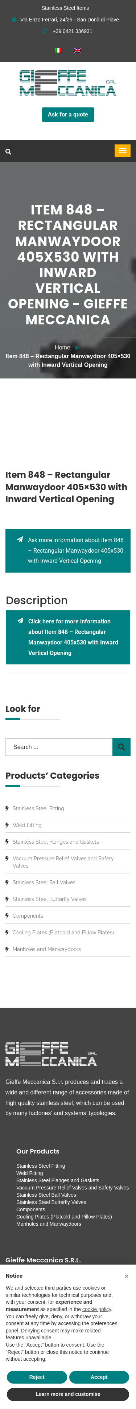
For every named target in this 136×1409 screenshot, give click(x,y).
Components (28, 916)
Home (62, 347)
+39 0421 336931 (68, 31)
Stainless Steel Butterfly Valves (50, 899)
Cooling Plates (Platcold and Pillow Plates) (63, 932)
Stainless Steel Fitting (38, 808)
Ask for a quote (68, 114)
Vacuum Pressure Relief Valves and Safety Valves (63, 862)
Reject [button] (37, 1377)
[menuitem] (58, 50)
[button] (126, 1276)
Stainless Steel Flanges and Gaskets (56, 842)
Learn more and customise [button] (68, 1394)
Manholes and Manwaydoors (47, 949)
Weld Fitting (27, 825)
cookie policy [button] (96, 1309)
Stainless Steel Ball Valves (44, 882)
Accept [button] (99, 1377)
